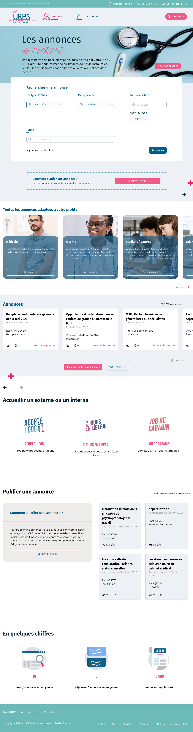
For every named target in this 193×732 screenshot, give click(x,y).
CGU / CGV (98, 724)
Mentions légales (122, 724)
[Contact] (163, 4)
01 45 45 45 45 (147, 4)
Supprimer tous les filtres (40, 150)
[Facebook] (181, 4)
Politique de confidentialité (173, 724)
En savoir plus (44, 345)
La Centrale (47, 712)
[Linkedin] (177, 4)
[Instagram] (186, 4)
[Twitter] (168, 4)
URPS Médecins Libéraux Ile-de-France (27, 3)
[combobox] (148, 105)
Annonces (27, 712)
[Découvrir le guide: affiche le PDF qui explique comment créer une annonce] (137, 181)
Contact (145, 724)
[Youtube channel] (173, 4)
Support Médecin (120, 4)
